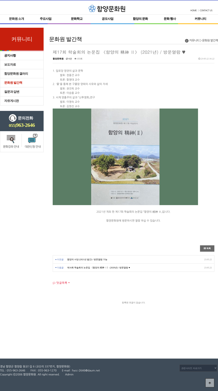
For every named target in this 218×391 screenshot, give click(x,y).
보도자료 (10, 64)
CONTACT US (206, 10)
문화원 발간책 (13, 82)
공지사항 (10, 55)
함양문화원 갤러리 (16, 73)
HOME (193, 10)
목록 (207, 248)
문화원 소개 (16, 18)
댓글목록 (60, 283)
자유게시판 (11, 101)
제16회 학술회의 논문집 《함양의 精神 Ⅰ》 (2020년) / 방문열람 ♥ (98, 267)
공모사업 (107, 18)
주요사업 (45, 18)
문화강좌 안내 (11, 146)
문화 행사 (170, 18)
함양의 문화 (140, 18)
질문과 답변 (11, 91)
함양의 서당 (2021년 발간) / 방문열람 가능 (87, 259)
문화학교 (76, 18)
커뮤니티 (200, 18)
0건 (69, 58)
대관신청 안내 (33, 146)
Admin (69, 374)
